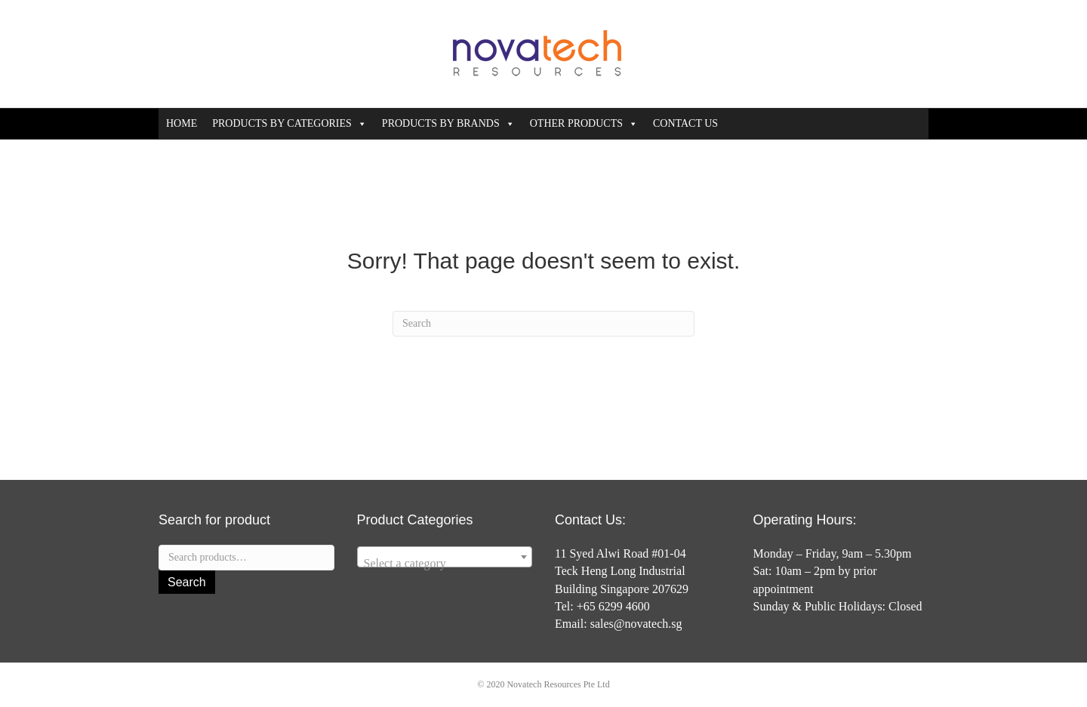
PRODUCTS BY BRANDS (448, 124)
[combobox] (445, 556)
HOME (181, 123)
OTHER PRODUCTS (584, 124)
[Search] (543, 324)
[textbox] (445, 563)
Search (187, 582)
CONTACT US (685, 123)
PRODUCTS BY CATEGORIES (289, 124)
